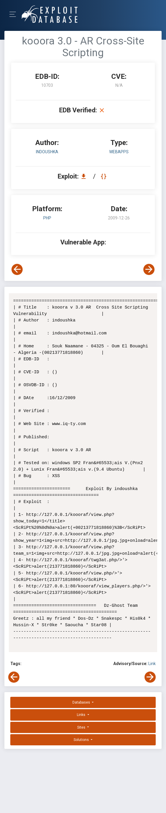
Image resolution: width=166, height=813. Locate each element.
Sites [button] (81, 727)
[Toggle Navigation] (14, 14)
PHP (47, 218)
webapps (119, 151)
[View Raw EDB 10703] (104, 176)
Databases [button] (81, 702)
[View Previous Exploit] (17, 269)
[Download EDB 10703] (85, 176)
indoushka (47, 151)
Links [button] (81, 715)
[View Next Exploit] (149, 269)
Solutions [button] (82, 740)
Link (152, 663)
